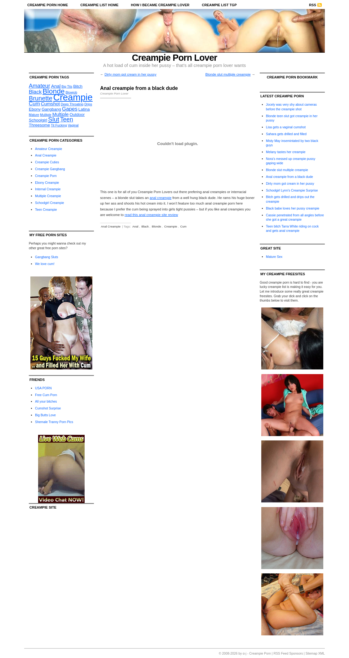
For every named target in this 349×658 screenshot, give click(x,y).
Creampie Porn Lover (174, 58)
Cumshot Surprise (48, 408)
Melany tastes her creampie (286, 152)
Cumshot (50, 103)
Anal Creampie (45, 155)
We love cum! (45, 264)
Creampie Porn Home (47, 5)
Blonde (53, 91)
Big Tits (66, 86)
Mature (34, 115)
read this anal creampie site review (151, 215)
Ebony (35, 109)
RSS (312, 5)
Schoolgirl (38, 120)
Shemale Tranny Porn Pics (54, 422)
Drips (88, 104)
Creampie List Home (99, 5)
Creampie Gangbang (50, 169)
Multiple (60, 114)
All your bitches (46, 401)
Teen (66, 119)
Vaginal (73, 125)
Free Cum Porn (46, 395)
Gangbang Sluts (46, 257)
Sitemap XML (315, 653)
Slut (53, 119)
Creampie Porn (46, 176)
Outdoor (77, 114)
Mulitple (45, 115)
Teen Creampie (46, 209)
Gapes (69, 109)
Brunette (40, 98)
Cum (34, 104)
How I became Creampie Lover (160, 5)
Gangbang (51, 109)
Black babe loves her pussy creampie (292, 208)
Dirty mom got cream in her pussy (130, 74)
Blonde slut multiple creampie (228, 74)
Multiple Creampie (48, 196)
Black (35, 92)
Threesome (39, 125)
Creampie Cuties (47, 162)
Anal (56, 86)
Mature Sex (274, 256)
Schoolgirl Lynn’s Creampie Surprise (292, 190)
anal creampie (160, 198)
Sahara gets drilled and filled (286, 134)
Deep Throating (72, 104)
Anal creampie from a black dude (289, 177)
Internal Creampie (48, 189)
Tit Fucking (59, 125)
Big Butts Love (45, 415)
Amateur (39, 86)
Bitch (77, 86)
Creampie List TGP (219, 5)
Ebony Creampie (47, 182)
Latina (84, 109)
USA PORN (43, 388)
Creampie (73, 97)
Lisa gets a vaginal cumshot (286, 127)
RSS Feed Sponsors (288, 653)
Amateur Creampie (48, 149)
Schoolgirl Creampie (49, 203)
